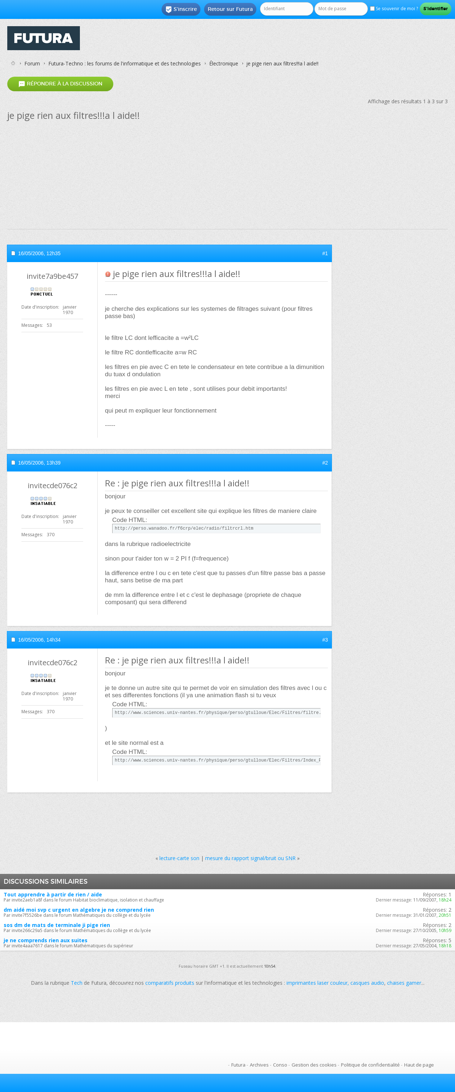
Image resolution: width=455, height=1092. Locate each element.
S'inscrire (181, 9)
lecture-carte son (179, 858)
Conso (280, 1064)
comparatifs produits (169, 982)
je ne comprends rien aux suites (46, 940)
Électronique (223, 63)
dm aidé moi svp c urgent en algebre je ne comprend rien (79, 909)
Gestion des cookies (314, 1064)
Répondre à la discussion (60, 84)
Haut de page (419, 1064)
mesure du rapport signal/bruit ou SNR (250, 858)
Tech (76, 982)
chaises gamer (404, 982)
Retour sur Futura (230, 9)
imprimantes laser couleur (317, 982)
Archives (259, 1064)
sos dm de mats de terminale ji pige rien (57, 925)
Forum (32, 63)
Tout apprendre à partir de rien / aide (53, 894)
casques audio (367, 982)
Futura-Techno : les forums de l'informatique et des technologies (124, 63)
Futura (238, 1064)
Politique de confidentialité (370, 1064)
